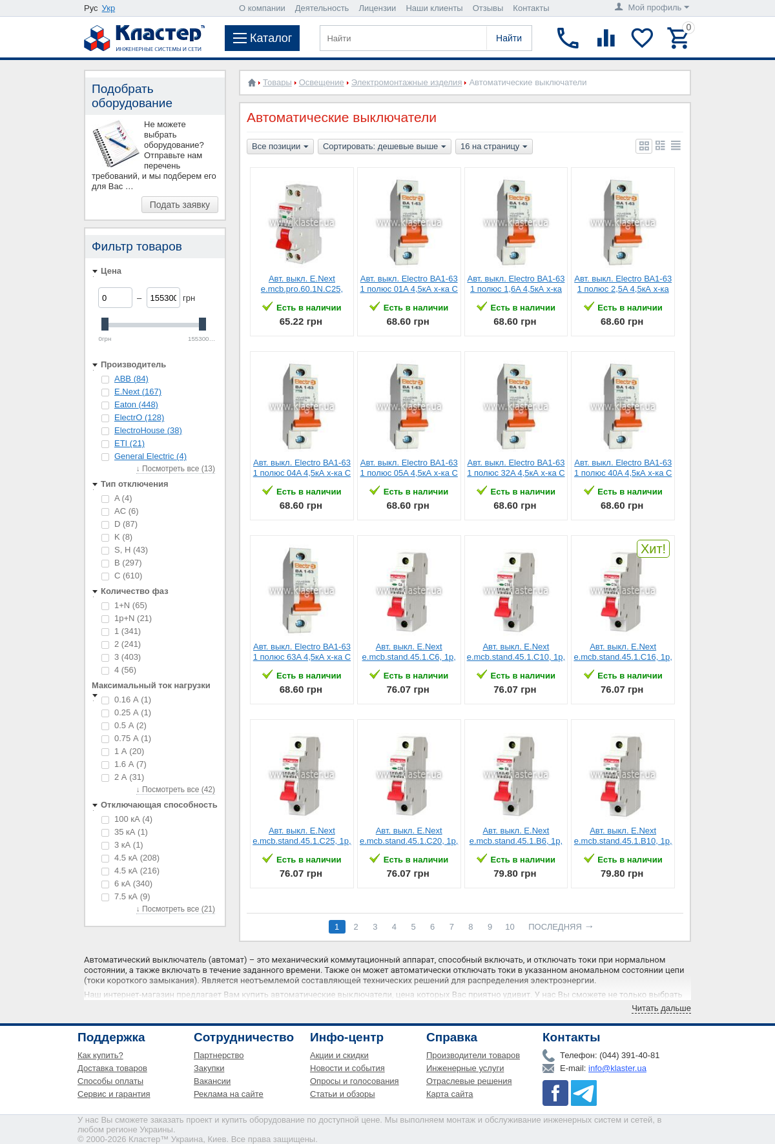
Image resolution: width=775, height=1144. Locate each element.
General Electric (150, 456)
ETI (129, 443)
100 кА (126, 819)
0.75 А (126, 738)
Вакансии (212, 1081)
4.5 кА (130, 858)
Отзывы (488, 8)
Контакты (531, 8)
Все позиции (280, 147)
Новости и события (347, 1068)
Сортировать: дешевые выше (384, 147)
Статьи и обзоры (342, 1094)
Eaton (136, 404)
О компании (262, 8)
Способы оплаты (110, 1081)
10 (509, 927)
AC (120, 511)
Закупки (209, 1068)
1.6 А (124, 764)
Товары (277, 82)
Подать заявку (180, 204)
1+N (124, 605)
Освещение (321, 82)
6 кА (126, 883)
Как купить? (100, 1055)
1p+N (126, 618)
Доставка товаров (112, 1068)
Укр (109, 8)
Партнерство (219, 1055)
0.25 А (126, 712)
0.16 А (126, 699)
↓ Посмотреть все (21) (175, 909)
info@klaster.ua (617, 1068)
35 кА (124, 832)
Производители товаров (473, 1055)
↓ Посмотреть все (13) (175, 468)
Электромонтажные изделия (406, 82)
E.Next (137, 391)
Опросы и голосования (354, 1081)
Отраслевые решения (469, 1081)
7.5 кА (125, 896)
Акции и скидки (339, 1055)
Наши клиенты (434, 8)
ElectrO (139, 417)
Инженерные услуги (465, 1068)
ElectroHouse (148, 430)
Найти (509, 38)
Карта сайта (449, 1094)
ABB (131, 378)
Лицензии (377, 8)
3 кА (122, 845)
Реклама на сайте (229, 1094)
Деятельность (322, 8)
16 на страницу (494, 147)
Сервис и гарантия (114, 1094)
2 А (122, 777)
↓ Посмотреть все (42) (175, 789)
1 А (122, 751)
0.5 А (124, 725)
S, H (124, 550)
